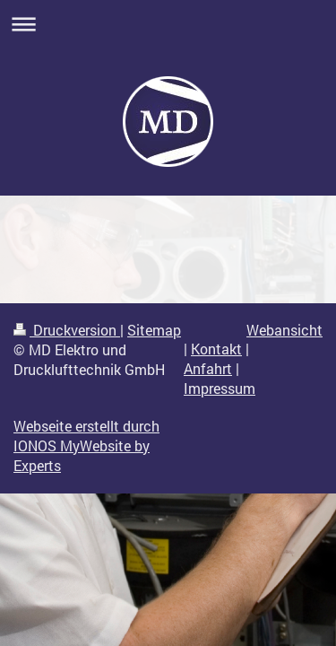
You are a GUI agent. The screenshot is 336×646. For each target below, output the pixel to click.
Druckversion (66, 330)
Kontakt (216, 349)
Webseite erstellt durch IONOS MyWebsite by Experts (86, 446)
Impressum (219, 388)
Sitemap (154, 330)
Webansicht (284, 330)
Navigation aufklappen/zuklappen (168, 23)
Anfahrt (208, 369)
